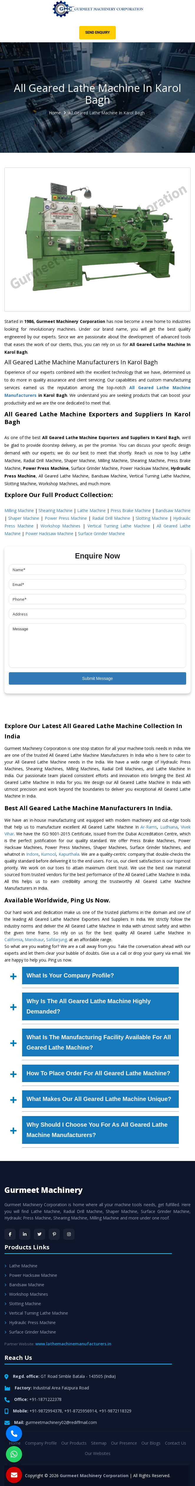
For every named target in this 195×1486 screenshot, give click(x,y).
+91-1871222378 (45, 1399)
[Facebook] (10, 1234)
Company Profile (41, 1443)
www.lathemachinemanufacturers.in (73, 1344)
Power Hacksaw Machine (49, 533)
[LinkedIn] (24, 1234)
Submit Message (97, 678)
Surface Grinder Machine (101, 533)
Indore (32, 854)
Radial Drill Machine (111, 518)
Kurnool (48, 854)
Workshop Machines (61, 526)
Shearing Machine (55, 510)
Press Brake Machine (130, 510)
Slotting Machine (152, 518)
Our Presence (124, 1443)
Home (55, 113)
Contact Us (175, 1443)
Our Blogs (151, 1443)
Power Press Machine (66, 518)
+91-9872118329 (115, 1411)
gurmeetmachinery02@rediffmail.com (61, 1422)
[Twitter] (39, 1234)
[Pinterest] (54, 1234)
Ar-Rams (149, 827)
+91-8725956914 (80, 1411)
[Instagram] (69, 1234)
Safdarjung (56, 939)
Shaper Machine (23, 518)
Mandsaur (34, 939)
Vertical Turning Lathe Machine (118, 526)
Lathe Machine (91, 510)
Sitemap (99, 1443)
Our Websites (97, 1453)
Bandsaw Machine (173, 510)
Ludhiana (169, 827)
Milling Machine (19, 510)
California (13, 939)
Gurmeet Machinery (43, 1190)
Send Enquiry (97, 32)
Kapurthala (69, 854)
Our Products (74, 1443)
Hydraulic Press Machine (30, 1322)
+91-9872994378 (45, 1411)
